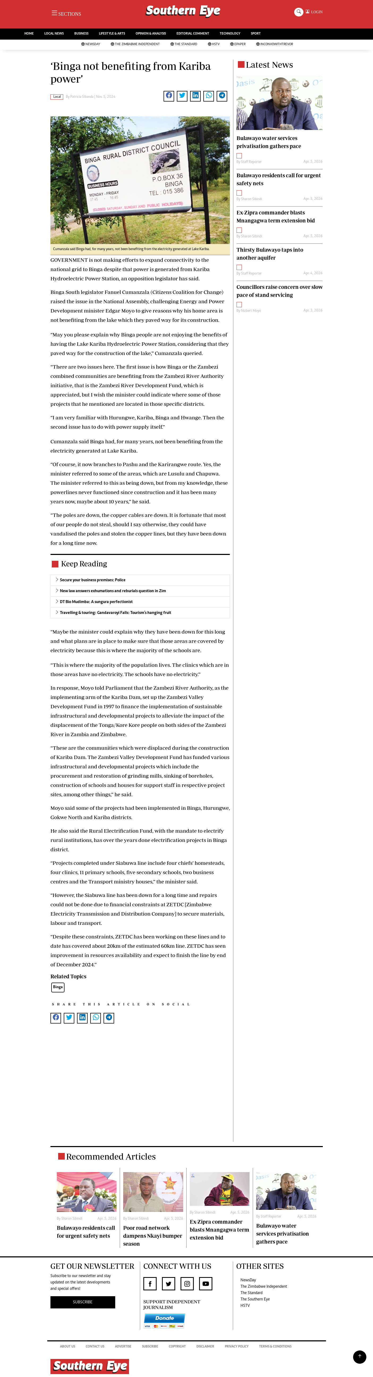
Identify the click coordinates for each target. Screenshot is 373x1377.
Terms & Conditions (275, 1347)
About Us (67, 1347)
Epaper (238, 44)
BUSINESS (81, 34)
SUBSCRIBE (82, 1302)
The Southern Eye (255, 1299)
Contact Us (95, 1347)
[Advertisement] (140, 1088)
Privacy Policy (236, 1347)
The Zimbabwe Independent (135, 44)
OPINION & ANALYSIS (151, 34)
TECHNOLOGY (230, 34)
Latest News (269, 64)
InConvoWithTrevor (274, 44)
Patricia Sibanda (81, 97)
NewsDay (90, 44)
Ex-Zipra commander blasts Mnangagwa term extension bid (219, 1230)
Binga (58, 987)
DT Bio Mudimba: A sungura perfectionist (96, 602)
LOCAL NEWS (54, 34)
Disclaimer (205, 1347)
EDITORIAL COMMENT (193, 34)
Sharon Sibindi (251, 199)
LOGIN (316, 12)
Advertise (123, 1347)
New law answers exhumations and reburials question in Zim (113, 591)
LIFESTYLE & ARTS (112, 34)
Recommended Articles (111, 1156)
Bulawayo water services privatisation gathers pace (282, 1234)
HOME (29, 34)
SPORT (256, 34)
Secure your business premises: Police (93, 580)
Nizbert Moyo (251, 311)
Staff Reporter (251, 162)
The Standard (183, 44)
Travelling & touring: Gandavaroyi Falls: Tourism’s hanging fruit (115, 613)
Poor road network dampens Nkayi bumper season (152, 1236)
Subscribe (150, 1347)
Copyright (177, 1347)
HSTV (214, 44)
